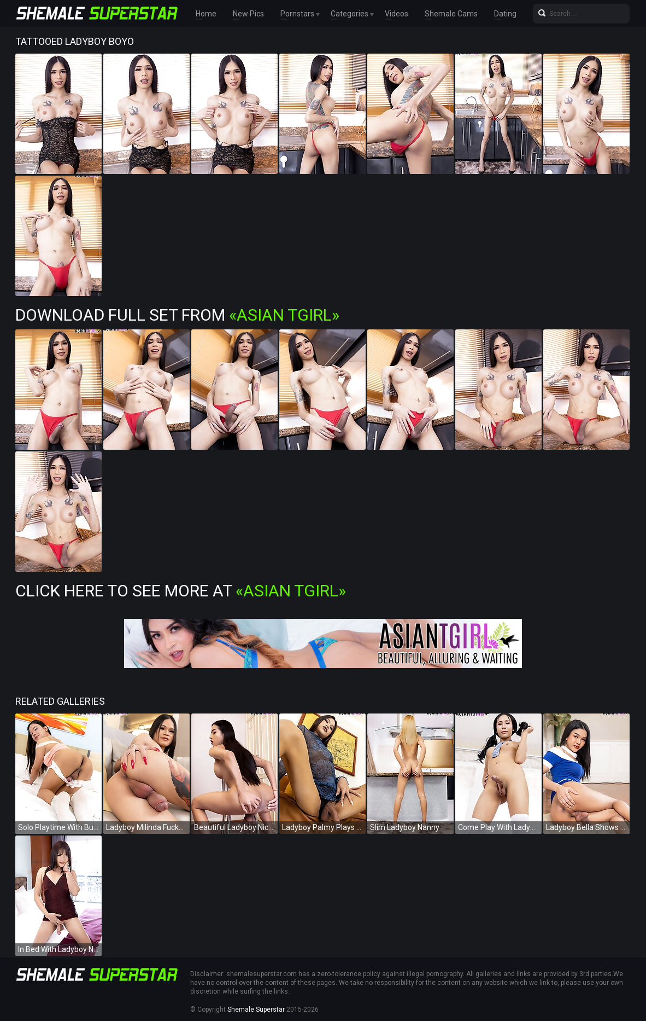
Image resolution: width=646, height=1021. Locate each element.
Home (206, 13)
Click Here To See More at (180, 590)
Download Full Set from (177, 314)
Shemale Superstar (256, 1009)
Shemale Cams (451, 13)
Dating (505, 13)
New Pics (248, 13)
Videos (396, 13)
